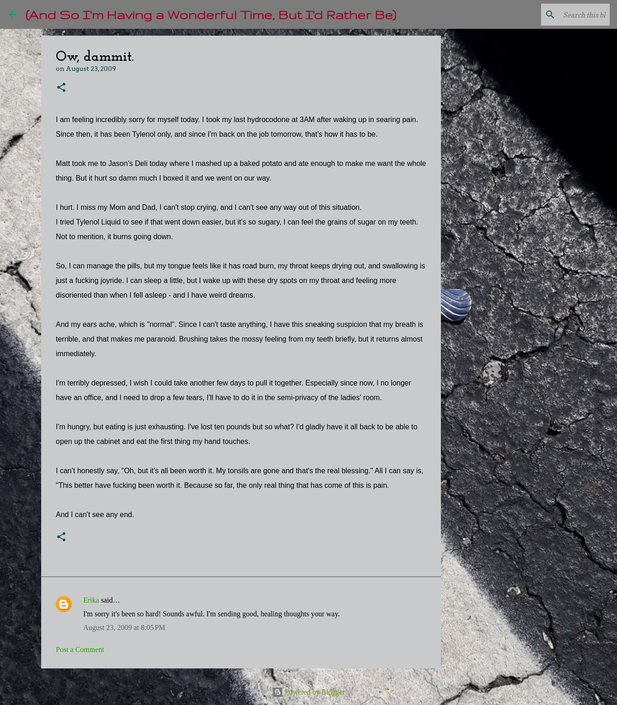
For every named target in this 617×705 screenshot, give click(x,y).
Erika (91, 600)
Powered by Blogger (308, 692)
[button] (61, 88)
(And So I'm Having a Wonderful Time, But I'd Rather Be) (211, 14)
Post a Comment (80, 649)
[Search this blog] (562, 15)
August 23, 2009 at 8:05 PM (124, 627)
